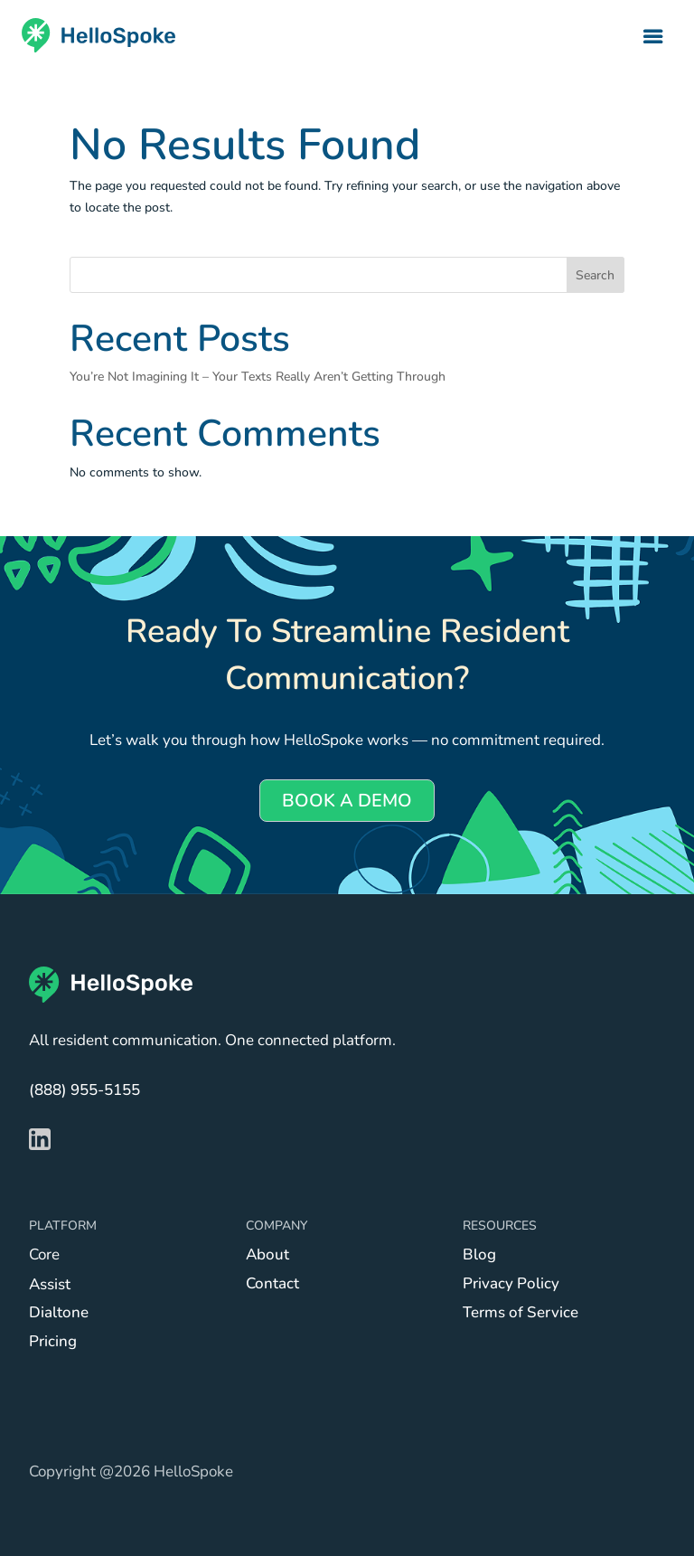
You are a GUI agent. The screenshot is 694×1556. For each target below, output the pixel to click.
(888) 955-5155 (84, 1090)
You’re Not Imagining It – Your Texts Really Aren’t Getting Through (257, 376)
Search (595, 275)
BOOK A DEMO (347, 800)
